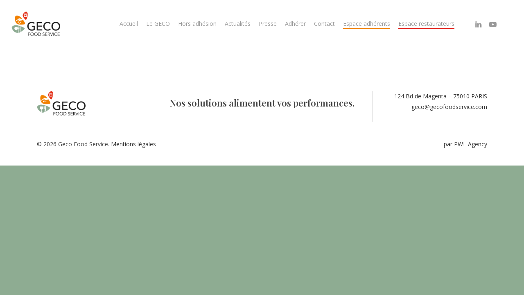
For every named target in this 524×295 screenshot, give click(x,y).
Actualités (238, 23)
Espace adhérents (366, 23)
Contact (324, 23)
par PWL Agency (465, 144)
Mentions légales (133, 144)
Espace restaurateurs (426, 23)
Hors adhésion (197, 23)
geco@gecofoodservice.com (449, 107)
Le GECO (158, 23)
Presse (268, 23)
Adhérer (295, 23)
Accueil (129, 23)
